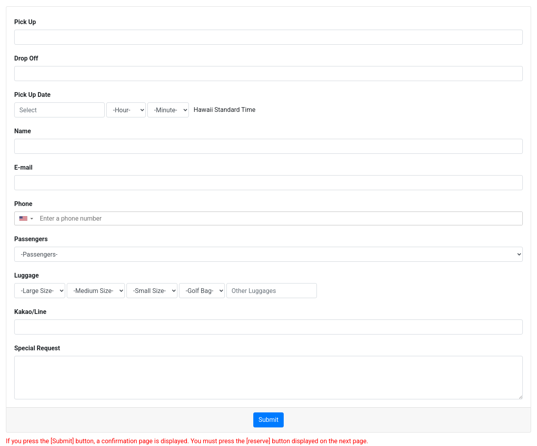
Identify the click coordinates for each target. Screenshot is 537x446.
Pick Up (25, 22)
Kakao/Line (30, 312)
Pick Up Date (32, 94)
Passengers (31, 239)
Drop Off (26, 58)
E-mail (23, 167)
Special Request (37, 348)
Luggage (26, 275)
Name (22, 131)
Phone (23, 204)
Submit (268, 419)
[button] (26, 218)
